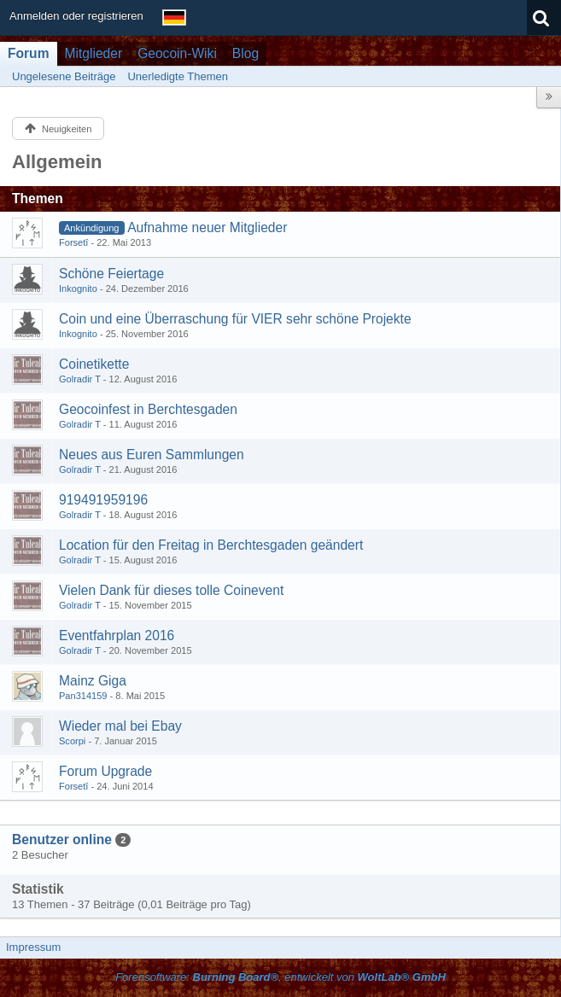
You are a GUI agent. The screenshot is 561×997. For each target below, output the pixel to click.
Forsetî (73, 242)
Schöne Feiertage (111, 273)
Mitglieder (94, 53)
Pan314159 (83, 696)
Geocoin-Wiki (177, 53)
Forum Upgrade (105, 771)
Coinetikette (94, 364)
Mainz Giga (92, 680)
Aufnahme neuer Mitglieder (207, 227)
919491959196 (103, 500)
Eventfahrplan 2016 (116, 635)
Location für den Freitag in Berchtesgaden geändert (211, 545)
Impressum (33, 947)
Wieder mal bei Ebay (120, 726)
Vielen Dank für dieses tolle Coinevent (171, 590)
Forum (29, 53)
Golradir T (80, 379)
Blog (245, 53)
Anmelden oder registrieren (76, 15)
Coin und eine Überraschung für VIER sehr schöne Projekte (235, 319)
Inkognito (78, 288)
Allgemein (57, 161)
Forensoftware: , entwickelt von (280, 977)
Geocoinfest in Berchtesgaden (148, 409)
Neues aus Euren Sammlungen (151, 454)
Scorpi (72, 741)
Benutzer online (62, 839)
